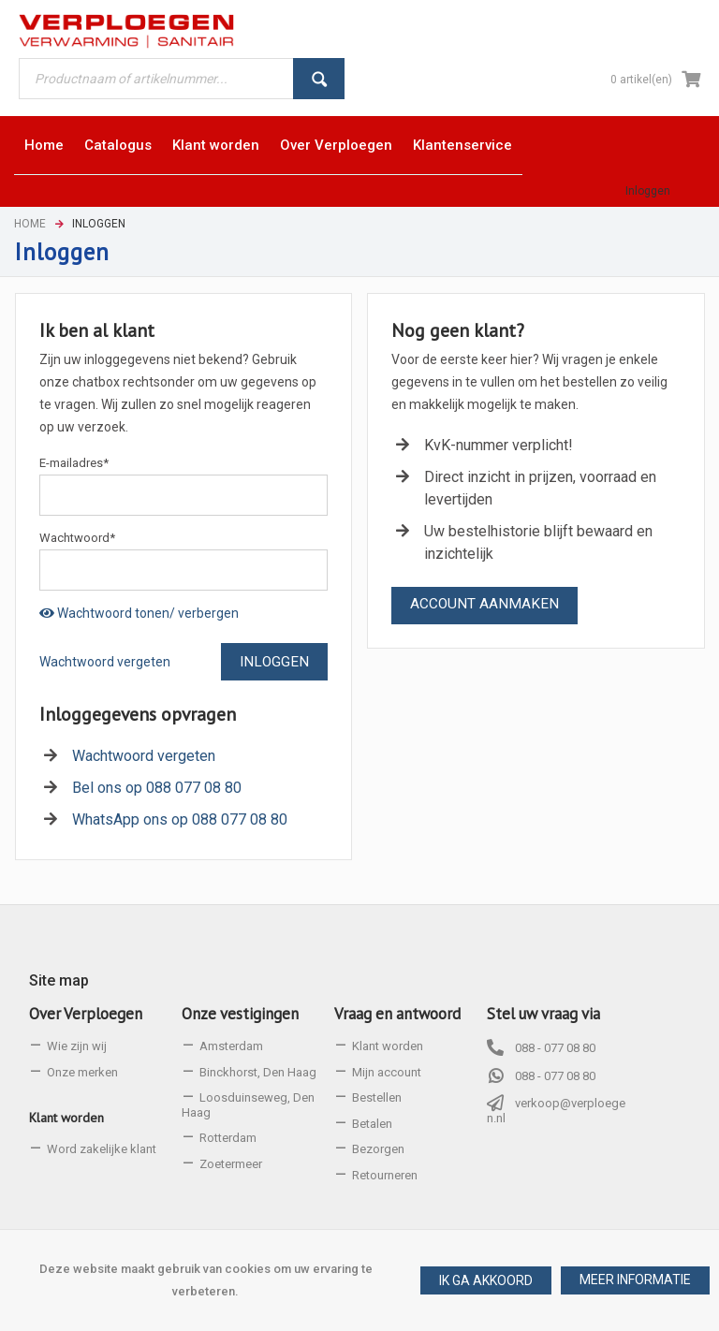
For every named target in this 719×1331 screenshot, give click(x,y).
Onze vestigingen (240, 1013)
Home (30, 223)
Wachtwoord (77, 538)
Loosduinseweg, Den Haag (248, 1104)
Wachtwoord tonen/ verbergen (139, 613)
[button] (635, 1280)
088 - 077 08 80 (555, 1048)
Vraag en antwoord (397, 1013)
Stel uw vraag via (543, 1013)
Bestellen (377, 1097)
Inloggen (647, 190)
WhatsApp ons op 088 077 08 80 (179, 819)
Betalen (372, 1124)
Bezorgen (378, 1149)
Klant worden (66, 1117)
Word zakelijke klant (101, 1149)
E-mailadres (74, 463)
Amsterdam (231, 1046)
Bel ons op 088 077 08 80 (157, 788)
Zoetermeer (230, 1164)
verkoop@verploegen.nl (556, 1110)
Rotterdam (228, 1138)
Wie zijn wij (77, 1046)
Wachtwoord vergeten (104, 661)
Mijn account (386, 1072)
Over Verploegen (85, 1013)
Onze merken (82, 1072)
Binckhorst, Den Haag (257, 1072)
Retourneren (385, 1175)
